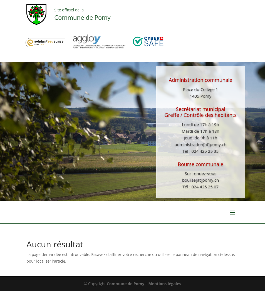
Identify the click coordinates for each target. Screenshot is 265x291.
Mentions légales (164, 283)
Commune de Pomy (126, 283)
